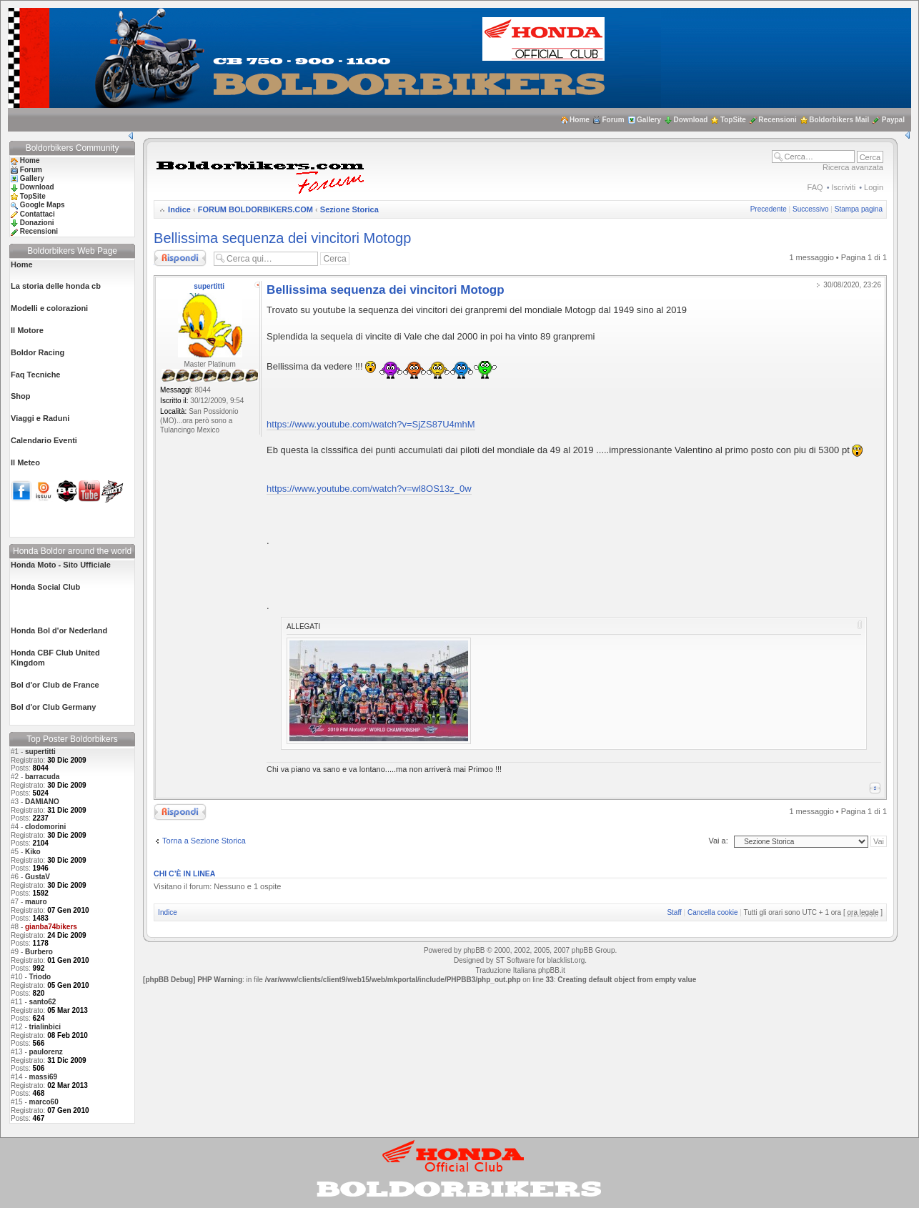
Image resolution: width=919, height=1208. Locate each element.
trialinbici (45, 1027)
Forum (613, 120)
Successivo (811, 209)
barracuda (42, 777)
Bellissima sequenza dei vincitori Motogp (282, 238)
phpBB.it (551, 970)
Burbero (39, 952)
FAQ (815, 187)
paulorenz (46, 1052)
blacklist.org (566, 960)
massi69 (43, 1077)
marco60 (44, 1102)
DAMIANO (42, 802)
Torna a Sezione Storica (204, 840)
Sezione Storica (349, 209)
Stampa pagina (859, 209)
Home (580, 120)
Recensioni (777, 120)
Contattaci (37, 214)
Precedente (768, 209)
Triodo (40, 977)
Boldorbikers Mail (839, 120)
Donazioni (37, 223)
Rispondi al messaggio (180, 258)
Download (691, 120)
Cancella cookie (712, 912)
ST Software (515, 960)
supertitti (40, 752)
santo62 (42, 1002)
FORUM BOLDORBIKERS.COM (255, 209)
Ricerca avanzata (853, 167)
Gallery (649, 120)
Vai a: (717, 840)
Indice (179, 209)
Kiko (33, 852)
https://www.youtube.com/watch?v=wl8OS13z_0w (369, 488)
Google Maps (42, 205)
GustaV (37, 877)
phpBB (474, 950)
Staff (674, 912)
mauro (36, 902)
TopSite (733, 120)
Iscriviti (844, 187)
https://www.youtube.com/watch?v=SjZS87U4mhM (371, 424)
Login (873, 187)
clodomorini (45, 827)
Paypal (893, 120)
